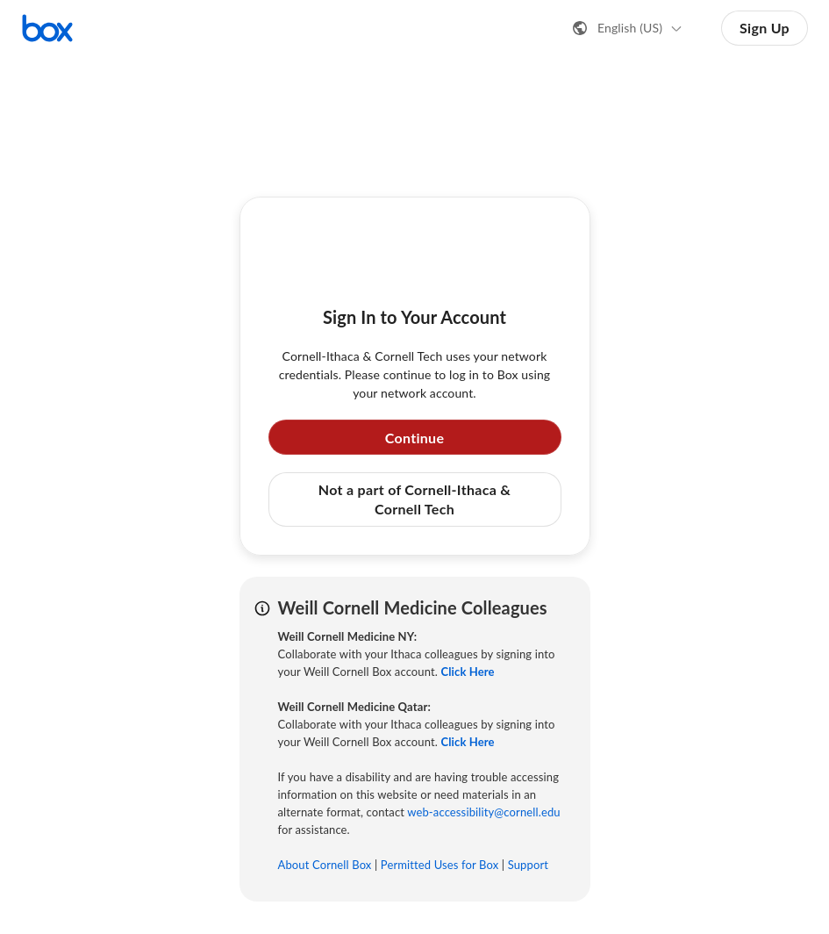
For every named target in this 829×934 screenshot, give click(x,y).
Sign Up (765, 27)
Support (528, 865)
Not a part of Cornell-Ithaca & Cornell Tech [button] (414, 499)
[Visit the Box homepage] (47, 28)
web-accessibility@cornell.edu (483, 812)
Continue (415, 437)
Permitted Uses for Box (440, 865)
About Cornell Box (325, 865)
